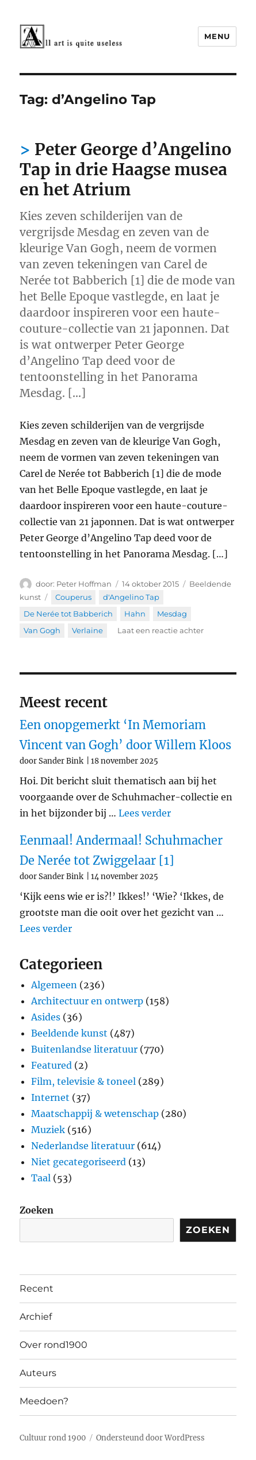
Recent (37, 1288)
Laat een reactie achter (160, 630)
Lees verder (145, 813)
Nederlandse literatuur (83, 1145)
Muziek (48, 1129)
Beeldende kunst (69, 1033)
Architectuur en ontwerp (87, 1001)
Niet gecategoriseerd (78, 1162)
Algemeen (54, 985)
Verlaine (87, 630)
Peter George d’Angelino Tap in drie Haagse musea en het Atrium (126, 169)
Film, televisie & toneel (83, 1081)
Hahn (135, 613)
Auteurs (38, 1372)
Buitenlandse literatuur (84, 1049)
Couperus (73, 597)
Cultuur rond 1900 (53, 1438)
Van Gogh (42, 630)
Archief (36, 1316)
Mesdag (172, 613)
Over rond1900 (53, 1344)
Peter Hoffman (84, 583)
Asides (45, 1017)
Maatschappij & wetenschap (95, 1113)
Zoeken (37, 1210)
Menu (217, 36)
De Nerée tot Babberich (68, 613)
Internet (50, 1097)
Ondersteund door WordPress (150, 1438)
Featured (51, 1065)
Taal (41, 1178)
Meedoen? (44, 1401)
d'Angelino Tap (131, 597)
